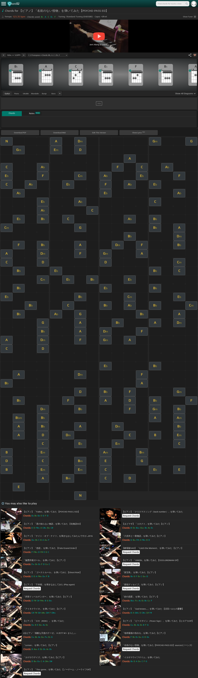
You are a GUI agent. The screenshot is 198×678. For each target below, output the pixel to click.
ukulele (26, 93)
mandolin (35, 93)
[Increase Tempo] (24, 55)
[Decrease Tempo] (3, 55)
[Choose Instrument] (60, 93)
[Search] (186, 3)
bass (53, 93)
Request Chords (131, 515)
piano (16, 93)
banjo (44, 93)
